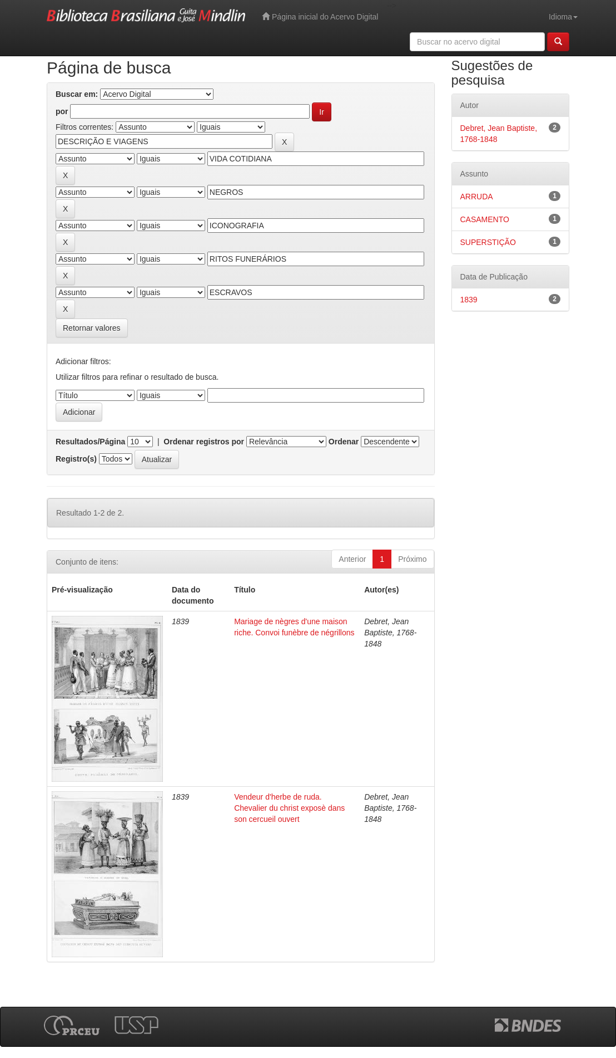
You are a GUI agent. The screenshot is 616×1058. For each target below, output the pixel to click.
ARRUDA (476, 196)
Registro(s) (76, 458)
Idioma (563, 16)
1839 (469, 299)
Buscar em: (77, 94)
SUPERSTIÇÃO (488, 242)
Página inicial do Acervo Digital (320, 16)
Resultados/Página (90, 441)
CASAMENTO (484, 219)
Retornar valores (92, 328)
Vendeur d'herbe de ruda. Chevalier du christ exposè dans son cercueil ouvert (289, 808)
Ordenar (344, 441)
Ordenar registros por (203, 441)
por (62, 111)
